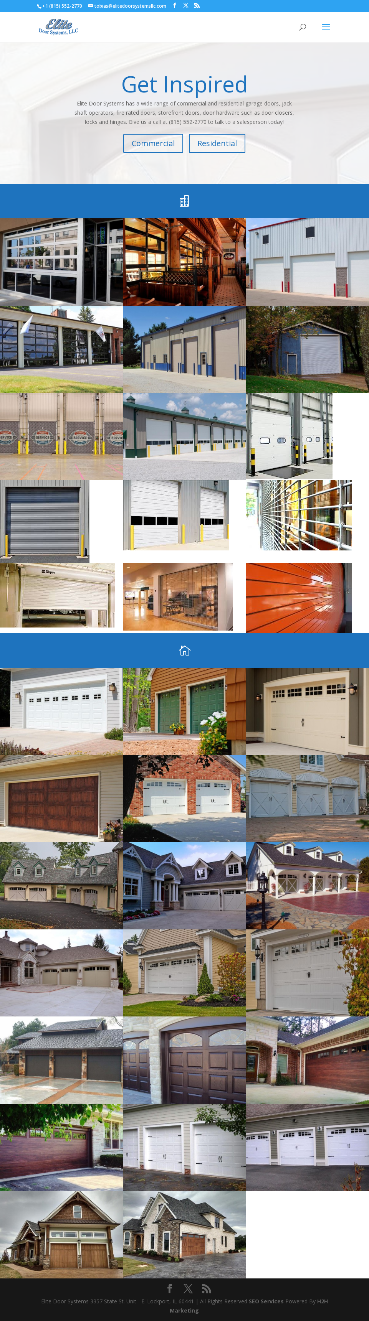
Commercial (153, 143)
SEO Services (266, 1301)
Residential (217, 143)
